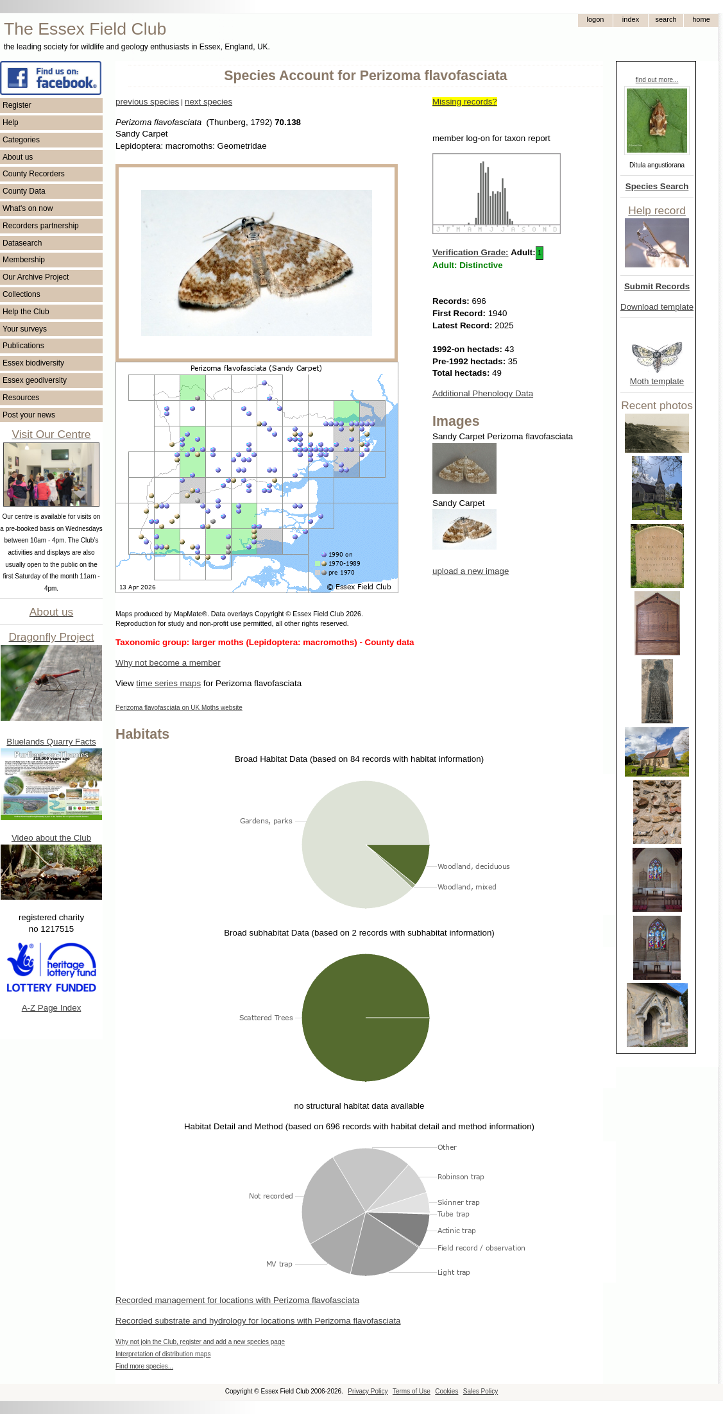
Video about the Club (51, 838)
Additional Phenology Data (482, 393)
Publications (23, 345)
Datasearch (22, 243)
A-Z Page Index (51, 1008)
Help (11, 122)
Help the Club (26, 311)
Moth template (657, 381)
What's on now (28, 208)
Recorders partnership (41, 225)
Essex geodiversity (35, 380)
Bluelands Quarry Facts (51, 741)
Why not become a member (168, 663)
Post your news (29, 414)
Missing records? (464, 101)
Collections (21, 294)
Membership (24, 259)
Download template (656, 307)
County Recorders (34, 173)
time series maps (168, 683)
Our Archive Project (36, 277)
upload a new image (470, 571)
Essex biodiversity (33, 362)
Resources (21, 397)
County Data (24, 191)
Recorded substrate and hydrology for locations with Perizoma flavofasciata (258, 1321)
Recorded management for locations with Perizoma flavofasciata (237, 1300)
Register (17, 105)
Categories (21, 139)
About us (18, 157)
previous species (147, 101)
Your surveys (25, 328)
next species (208, 101)
